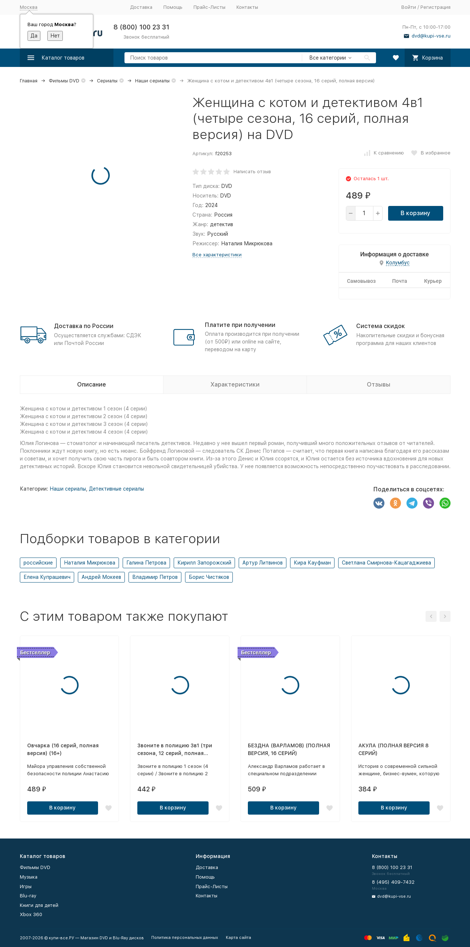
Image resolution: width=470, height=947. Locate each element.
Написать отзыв (252, 171)
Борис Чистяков (209, 577)
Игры (26, 886)
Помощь (172, 7)
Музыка (28, 877)
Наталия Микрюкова (89, 563)
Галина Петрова (146, 563)
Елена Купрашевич (47, 577)
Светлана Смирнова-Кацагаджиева (386, 563)
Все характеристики (217, 254)
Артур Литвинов (262, 563)
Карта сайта (238, 937)
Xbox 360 (31, 914)
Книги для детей (39, 905)
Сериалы (107, 80)
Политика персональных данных (184, 937)
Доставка (141, 7)
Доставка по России (83, 326)
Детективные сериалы (116, 489)
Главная (28, 80)
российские (38, 563)
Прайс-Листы (209, 7)
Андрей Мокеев (101, 577)
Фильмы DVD (64, 80)
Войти (408, 7)
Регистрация (435, 7)
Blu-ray (28, 895)
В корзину (415, 213)
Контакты (247, 7)
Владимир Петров (155, 577)
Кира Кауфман (312, 563)
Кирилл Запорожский (204, 563)
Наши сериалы (152, 80)
